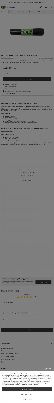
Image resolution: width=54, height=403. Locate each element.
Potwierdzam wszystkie (27, 389)
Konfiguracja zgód (27, 399)
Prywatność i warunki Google (17, 379)
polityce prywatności (13, 378)
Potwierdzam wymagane (27, 394)
